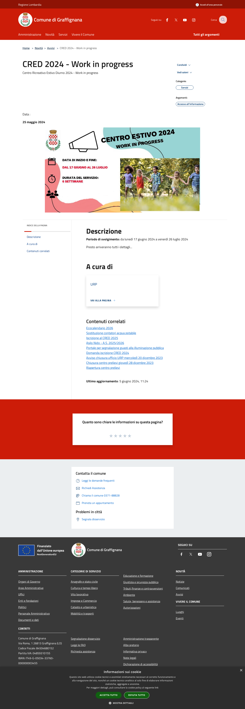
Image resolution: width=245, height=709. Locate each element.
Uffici (21, 594)
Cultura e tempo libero (84, 588)
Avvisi (51, 48)
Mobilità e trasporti (82, 613)
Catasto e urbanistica (83, 607)
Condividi (184, 65)
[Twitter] (173, 19)
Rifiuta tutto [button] (136, 695)
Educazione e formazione (138, 576)
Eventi (180, 618)
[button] (122, 703)
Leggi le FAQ (78, 645)
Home (26, 48)
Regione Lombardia (29, 4)
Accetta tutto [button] (108, 695)
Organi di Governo (29, 581)
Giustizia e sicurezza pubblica (140, 582)
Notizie (180, 581)
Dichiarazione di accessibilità (140, 664)
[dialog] (122, 688)
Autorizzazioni (132, 607)
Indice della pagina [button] (37, 225)
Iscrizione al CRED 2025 (102, 338)
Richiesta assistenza (83, 651)
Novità (39, 48)
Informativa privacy (135, 651)
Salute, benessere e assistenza (141, 601)
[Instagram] (191, 19)
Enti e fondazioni (28, 601)
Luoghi (180, 612)
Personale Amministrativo (34, 613)
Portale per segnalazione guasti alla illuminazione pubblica (125, 347)
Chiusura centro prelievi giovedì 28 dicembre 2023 (119, 362)
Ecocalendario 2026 (99, 328)
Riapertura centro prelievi (103, 367)
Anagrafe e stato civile (84, 581)
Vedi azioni (185, 72)
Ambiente (129, 595)
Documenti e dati (28, 620)
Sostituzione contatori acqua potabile (111, 333)
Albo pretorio (131, 645)
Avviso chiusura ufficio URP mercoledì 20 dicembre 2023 (124, 357)
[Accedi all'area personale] (209, 5)
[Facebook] (164, 19)
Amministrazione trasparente (141, 639)
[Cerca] (222, 19)
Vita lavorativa (79, 594)
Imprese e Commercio (84, 601)
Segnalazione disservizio (85, 639)
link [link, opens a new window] (156, 687)
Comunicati (182, 588)
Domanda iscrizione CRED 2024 (107, 352)
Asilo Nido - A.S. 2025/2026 (105, 342)
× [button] (241, 670)
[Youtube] (182, 19)
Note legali (129, 658)
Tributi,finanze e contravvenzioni (143, 588)
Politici (22, 607)
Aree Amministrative (30, 588)
